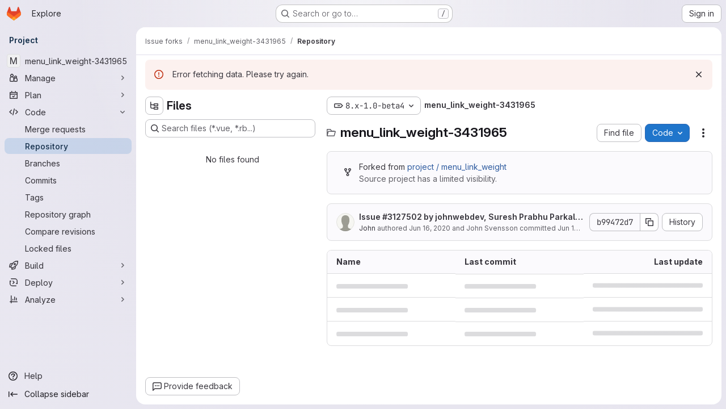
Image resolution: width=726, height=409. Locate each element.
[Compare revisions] (68, 231)
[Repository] (68, 146)
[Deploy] (68, 282)
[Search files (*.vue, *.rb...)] (230, 128)
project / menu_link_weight (456, 167)
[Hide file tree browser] (154, 106)
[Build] (68, 265)
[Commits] (68, 180)
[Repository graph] (68, 214)
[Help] (68, 376)
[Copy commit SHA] (649, 222)
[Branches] (68, 163)
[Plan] (68, 95)
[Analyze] (68, 299)
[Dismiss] (699, 74)
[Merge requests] (68, 129)
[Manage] (68, 78)
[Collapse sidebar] (68, 394)
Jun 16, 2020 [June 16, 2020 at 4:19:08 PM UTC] (429, 228)
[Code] (68, 112)
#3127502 (402, 217)
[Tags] (68, 197)
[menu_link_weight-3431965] (68, 61)
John (367, 228)
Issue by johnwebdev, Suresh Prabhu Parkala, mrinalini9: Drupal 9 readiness (471, 217)
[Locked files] (68, 248)
